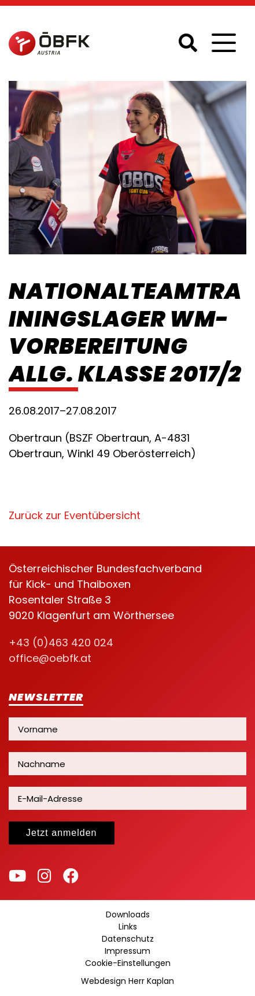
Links (128, 926)
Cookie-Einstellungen (128, 963)
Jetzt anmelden (61, 833)
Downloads (128, 914)
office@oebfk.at (50, 658)
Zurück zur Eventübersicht (75, 515)
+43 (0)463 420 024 (61, 642)
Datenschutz (128, 939)
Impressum (127, 951)
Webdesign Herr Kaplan (127, 981)
